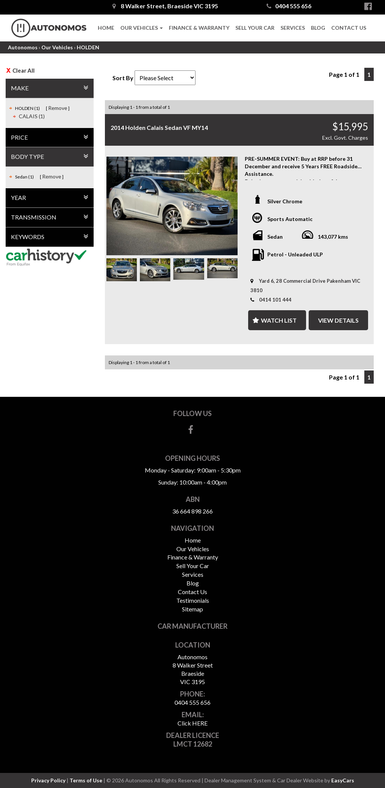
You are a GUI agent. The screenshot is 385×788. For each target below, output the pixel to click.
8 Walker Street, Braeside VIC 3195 (165, 5)
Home (106, 27)
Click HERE (192, 723)
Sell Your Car (254, 27)
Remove (57, 108)
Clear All (23, 70)
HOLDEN (88, 47)
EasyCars (342, 780)
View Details (338, 320)
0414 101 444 (275, 300)
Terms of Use (86, 780)
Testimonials (192, 600)
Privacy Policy (49, 780)
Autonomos (23, 47)
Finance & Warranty (199, 27)
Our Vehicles (141, 27)
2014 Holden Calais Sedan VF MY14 (159, 127)
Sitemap (192, 609)
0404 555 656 (289, 5)
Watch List (279, 320)
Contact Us (348, 27)
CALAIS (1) (32, 116)
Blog (318, 27)
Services (292, 27)
